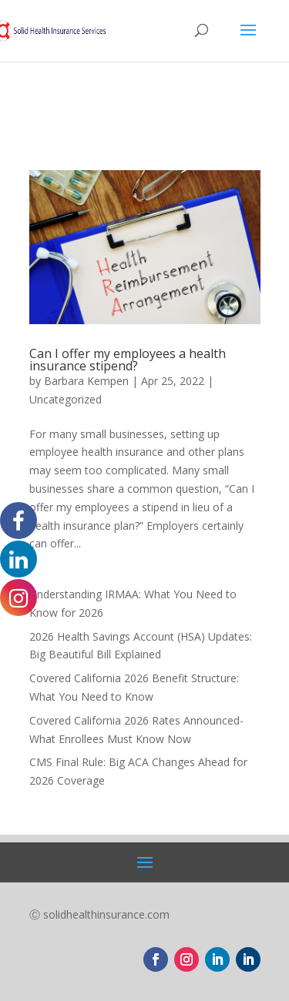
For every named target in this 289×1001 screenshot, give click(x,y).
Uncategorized (65, 399)
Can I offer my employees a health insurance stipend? (127, 359)
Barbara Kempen (86, 380)
